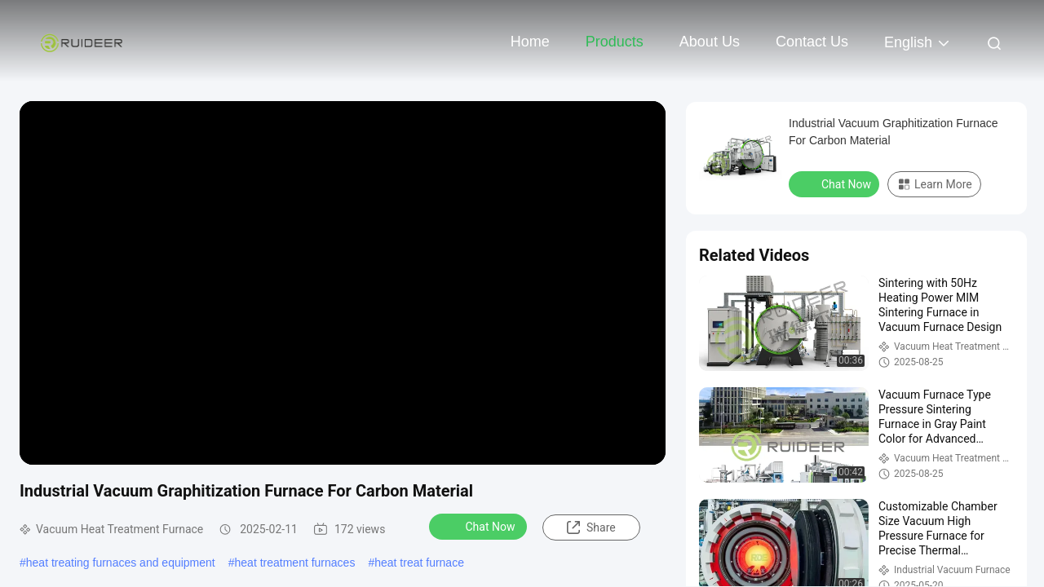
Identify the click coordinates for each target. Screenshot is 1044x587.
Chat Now (480, 526)
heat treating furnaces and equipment (120, 562)
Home (530, 41)
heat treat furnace (419, 562)
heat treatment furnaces (295, 562)
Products (615, 41)
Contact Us (812, 41)
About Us (709, 41)
